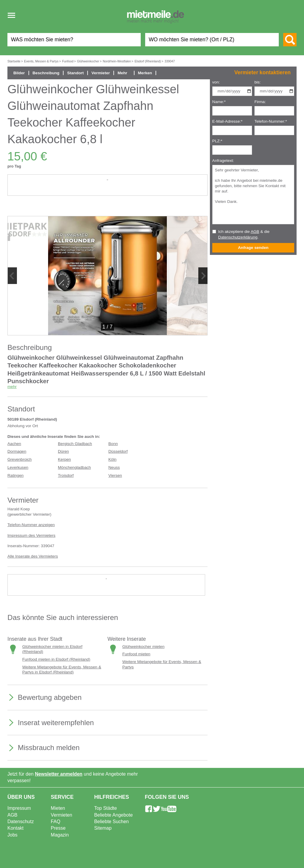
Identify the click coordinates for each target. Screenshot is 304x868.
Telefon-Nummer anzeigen (31, 525)
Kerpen (64, 459)
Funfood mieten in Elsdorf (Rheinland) (56, 659)
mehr (12, 386)
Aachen (14, 443)
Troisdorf (66, 475)
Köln (112, 459)
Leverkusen (17, 467)
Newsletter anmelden (59, 774)
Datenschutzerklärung (237, 237)
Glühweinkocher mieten (143, 646)
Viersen (115, 475)
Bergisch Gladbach (75, 443)
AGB (255, 231)
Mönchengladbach (74, 467)
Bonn (113, 443)
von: (216, 82)
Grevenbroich (19, 459)
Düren (63, 451)
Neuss (114, 467)
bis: (257, 82)
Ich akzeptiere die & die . (244, 234)
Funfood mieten (136, 654)
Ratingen (15, 475)
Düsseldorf (118, 451)
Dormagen (16, 451)
